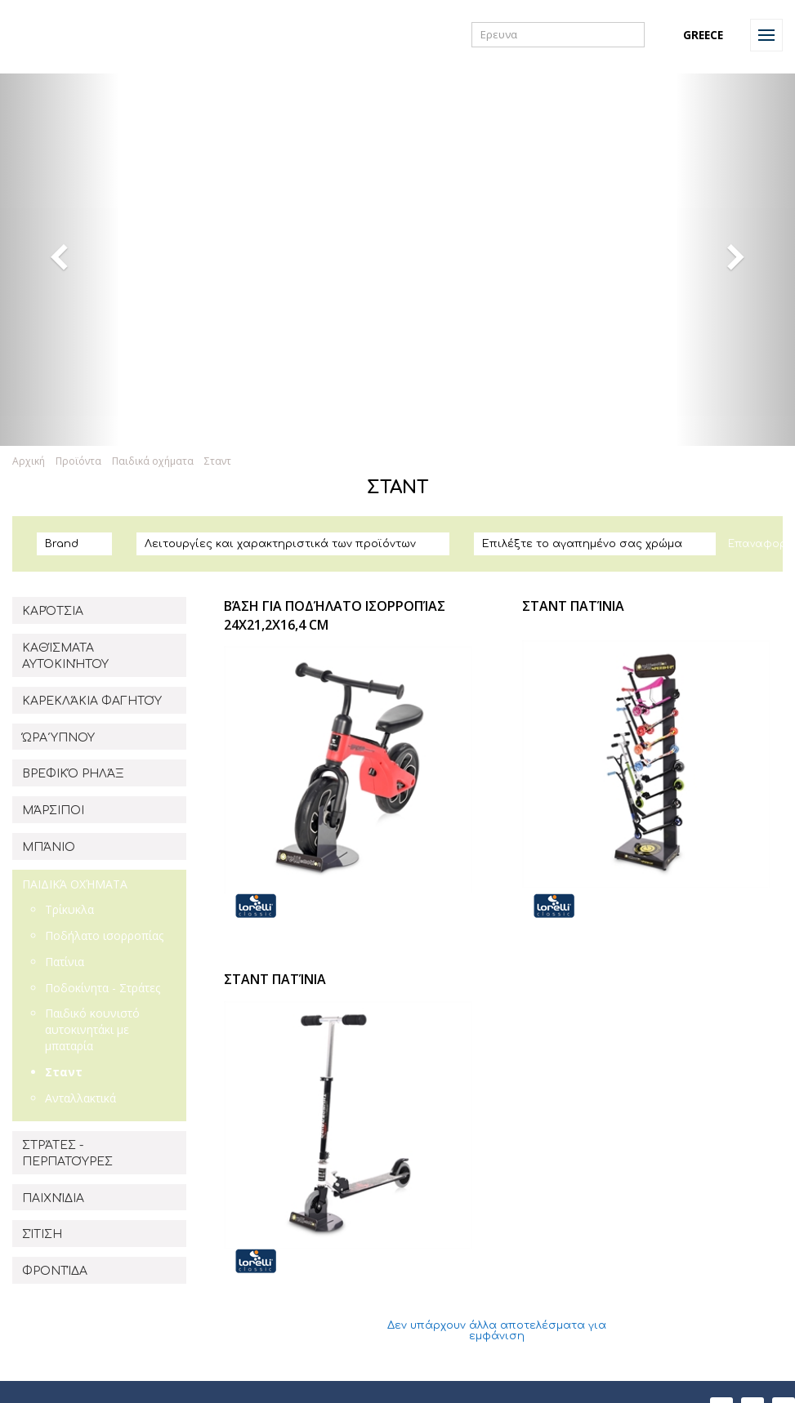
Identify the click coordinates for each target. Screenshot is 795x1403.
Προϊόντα (78, 461)
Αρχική (28, 461)
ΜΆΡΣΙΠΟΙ (53, 810)
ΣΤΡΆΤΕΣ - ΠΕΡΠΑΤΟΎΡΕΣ (67, 1153)
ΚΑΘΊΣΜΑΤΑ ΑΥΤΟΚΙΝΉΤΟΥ (65, 656)
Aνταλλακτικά (80, 1098)
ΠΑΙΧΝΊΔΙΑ (53, 1198)
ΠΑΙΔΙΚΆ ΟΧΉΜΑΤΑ (74, 884)
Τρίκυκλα (69, 909)
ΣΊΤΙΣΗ (42, 1234)
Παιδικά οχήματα (153, 461)
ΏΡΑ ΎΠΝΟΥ (58, 738)
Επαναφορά (761, 544)
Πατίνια (64, 961)
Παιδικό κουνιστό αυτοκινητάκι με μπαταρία (92, 1029)
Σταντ (217, 461)
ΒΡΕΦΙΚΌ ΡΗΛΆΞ (73, 774)
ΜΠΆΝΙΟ (48, 847)
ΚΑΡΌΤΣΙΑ (52, 611)
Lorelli (50, 34)
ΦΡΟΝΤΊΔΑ (54, 1271)
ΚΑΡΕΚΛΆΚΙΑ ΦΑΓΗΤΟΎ (92, 701)
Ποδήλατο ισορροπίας (104, 935)
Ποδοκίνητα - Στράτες (102, 987)
